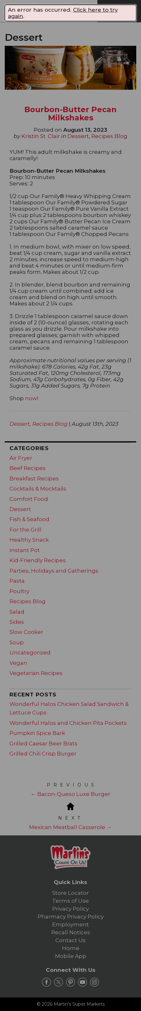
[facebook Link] (46, 982)
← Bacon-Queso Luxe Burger (70, 794)
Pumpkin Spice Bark (37, 733)
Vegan (18, 663)
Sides (16, 622)
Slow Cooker (26, 632)
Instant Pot (24, 550)
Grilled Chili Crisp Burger (43, 753)
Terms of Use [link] (70, 901)
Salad (16, 612)
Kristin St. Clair (40, 136)
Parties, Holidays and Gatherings (53, 571)
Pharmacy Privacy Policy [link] (71, 916)
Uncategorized (30, 652)
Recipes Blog (109, 136)
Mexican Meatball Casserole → (70, 827)
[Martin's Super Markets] (55, 10)
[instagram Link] (94, 982)
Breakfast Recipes (34, 478)
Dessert (78, 136)
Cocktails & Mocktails (37, 488)
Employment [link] (70, 924)
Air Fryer (20, 458)
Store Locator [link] (70, 893)
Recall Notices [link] (70, 932)
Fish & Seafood (29, 519)
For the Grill (25, 530)
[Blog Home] (70, 806)
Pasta (17, 581)
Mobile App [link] (70, 956)
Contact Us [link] (70, 940)
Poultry (19, 591)
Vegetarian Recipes (36, 673)
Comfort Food (28, 499)
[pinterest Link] (70, 982)
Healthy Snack (29, 540)
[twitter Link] (58, 982)
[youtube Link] (82, 982)
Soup (16, 642)
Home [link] (70, 948)
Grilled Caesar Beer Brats (43, 743)
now (31, 398)
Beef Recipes (27, 468)
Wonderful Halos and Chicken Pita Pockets (68, 723)
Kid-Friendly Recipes (37, 560)
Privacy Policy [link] (70, 909)
